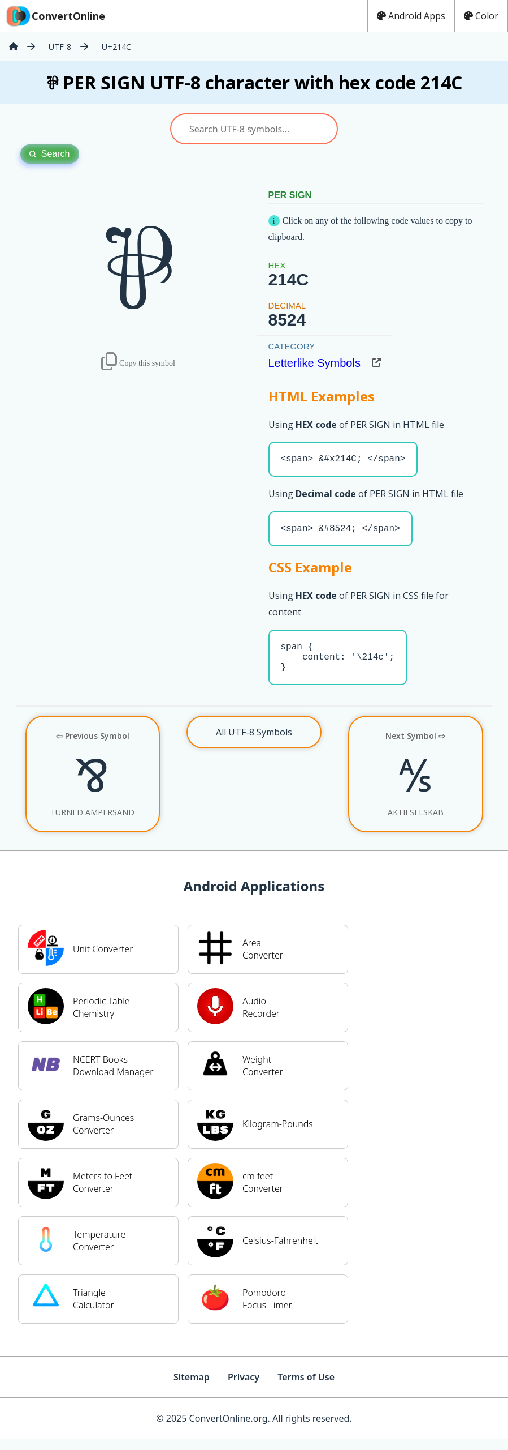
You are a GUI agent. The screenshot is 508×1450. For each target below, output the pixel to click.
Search (49, 154)
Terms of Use (306, 1388)
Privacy (243, 1388)
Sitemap (191, 1388)
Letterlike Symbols (314, 363)
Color (481, 16)
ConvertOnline (55, 16)
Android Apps (411, 16)
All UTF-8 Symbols (254, 743)
